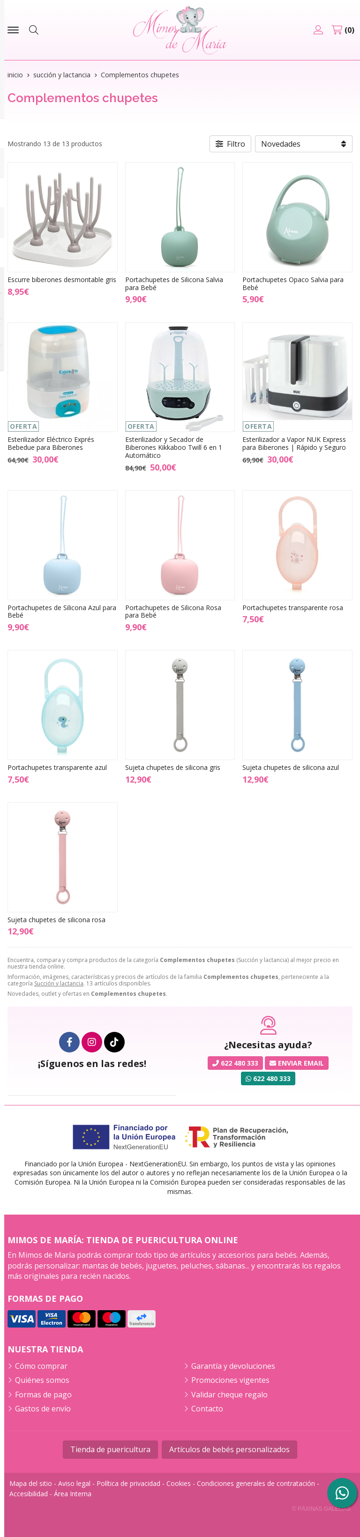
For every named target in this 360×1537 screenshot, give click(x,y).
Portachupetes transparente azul (57, 767)
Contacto (207, 1408)
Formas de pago (43, 1394)
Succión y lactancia (58, 983)
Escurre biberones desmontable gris (62, 279)
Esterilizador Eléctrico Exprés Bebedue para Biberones (51, 443)
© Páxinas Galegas (321, 1509)
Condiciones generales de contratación (256, 1483)
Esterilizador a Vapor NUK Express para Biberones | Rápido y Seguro (294, 443)
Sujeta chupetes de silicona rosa (56, 919)
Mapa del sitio (30, 1483)
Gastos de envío (43, 1408)
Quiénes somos (42, 1380)
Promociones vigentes (230, 1380)
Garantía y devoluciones (233, 1366)
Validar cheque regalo (229, 1394)
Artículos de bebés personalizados (229, 1449)
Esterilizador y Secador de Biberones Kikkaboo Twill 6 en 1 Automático (173, 447)
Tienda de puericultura (110, 1449)
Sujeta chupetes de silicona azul (290, 767)
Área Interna (72, 1493)
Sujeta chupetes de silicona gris (172, 767)
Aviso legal (74, 1483)
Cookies (178, 1483)
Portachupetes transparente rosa (292, 607)
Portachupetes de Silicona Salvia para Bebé (174, 283)
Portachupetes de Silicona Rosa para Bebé (173, 611)
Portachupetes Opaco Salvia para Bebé (293, 283)
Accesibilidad (28, 1493)
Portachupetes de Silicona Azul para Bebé (62, 611)
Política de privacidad (128, 1483)
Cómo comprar (41, 1366)
